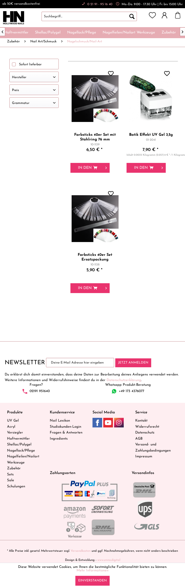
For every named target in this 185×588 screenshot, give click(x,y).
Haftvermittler (18, 439)
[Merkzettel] (152, 15)
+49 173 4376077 (131, 391)
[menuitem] (94, 16)
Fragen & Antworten (66, 432)
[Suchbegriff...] (89, 16)
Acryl (11, 427)
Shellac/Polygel (19, 444)
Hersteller (19, 77)
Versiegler (15, 432)
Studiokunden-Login (65, 427)
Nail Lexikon (60, 421)
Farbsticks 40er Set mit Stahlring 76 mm (95, 137)
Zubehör (14, 468)
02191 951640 (40, 391)
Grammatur (20, 103)
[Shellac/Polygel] (48, 32)
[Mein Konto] (167, 15)
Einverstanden (92, 580)
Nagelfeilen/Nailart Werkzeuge (23, 459)
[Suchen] (132, 16)
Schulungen (16, 486)
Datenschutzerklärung (124, 380)
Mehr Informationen (92, 570)
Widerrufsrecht (147, 427)
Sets (10, 474)
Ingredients (59, 439)
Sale (10, 480)
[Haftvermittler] (16, 32)
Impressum (143, 456)
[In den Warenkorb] (90, 168)
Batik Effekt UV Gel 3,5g (151, 135)
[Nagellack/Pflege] (81, 32)
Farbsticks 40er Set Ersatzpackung (95, 257)
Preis (15, 90)
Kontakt (141, 421)
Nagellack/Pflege (21, 450)
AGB (139, 439)
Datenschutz (144, 432)
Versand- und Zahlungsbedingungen (153, 447)
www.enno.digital (108, 560)
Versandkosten (81, 550)
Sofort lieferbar (30, 64)
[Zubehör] (168, 32)
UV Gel (13, 421)
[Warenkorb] (180, 15)
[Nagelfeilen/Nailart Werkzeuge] (128, 32)
